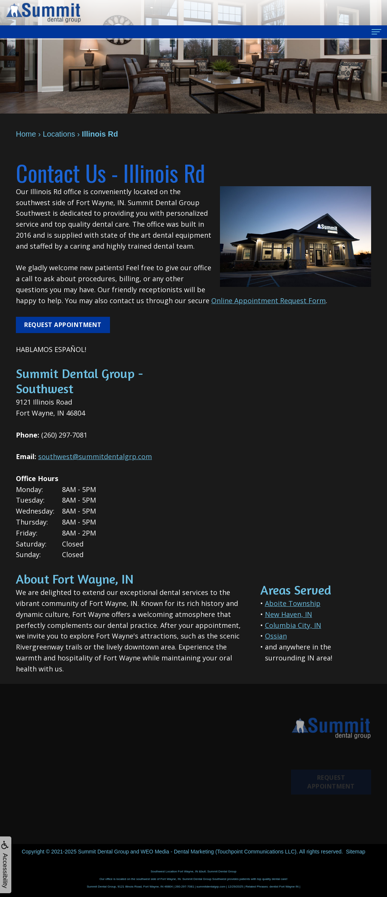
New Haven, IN (288, 614)
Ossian (276, 635)
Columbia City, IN (293, 625)
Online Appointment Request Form (268, 300)
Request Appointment (63, 325)
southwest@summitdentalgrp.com (95, 456)
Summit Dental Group (103, 852)
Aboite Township (292, 603)
